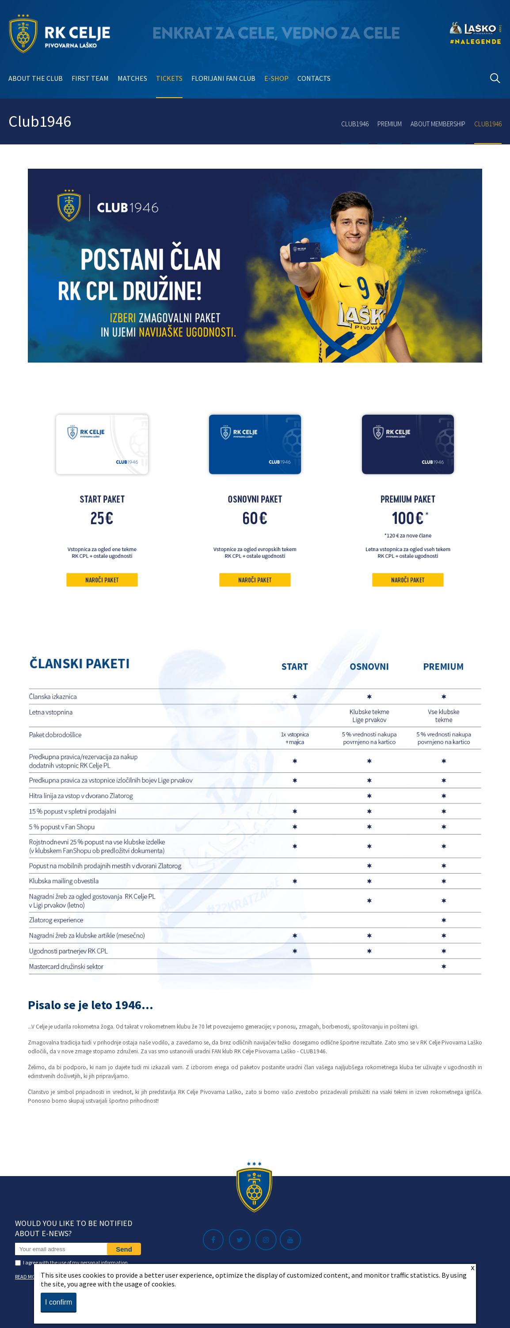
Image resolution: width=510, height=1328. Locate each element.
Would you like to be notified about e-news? (73, 1228)
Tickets (169, 78)
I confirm (58, 1302)
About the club (35, 78)
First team (90, 78)
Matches (132, 78)
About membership (438, 124)
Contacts (314, 78)
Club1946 (355, 124)
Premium (389, 124)
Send (124, 1249)
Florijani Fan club (223, 78)
